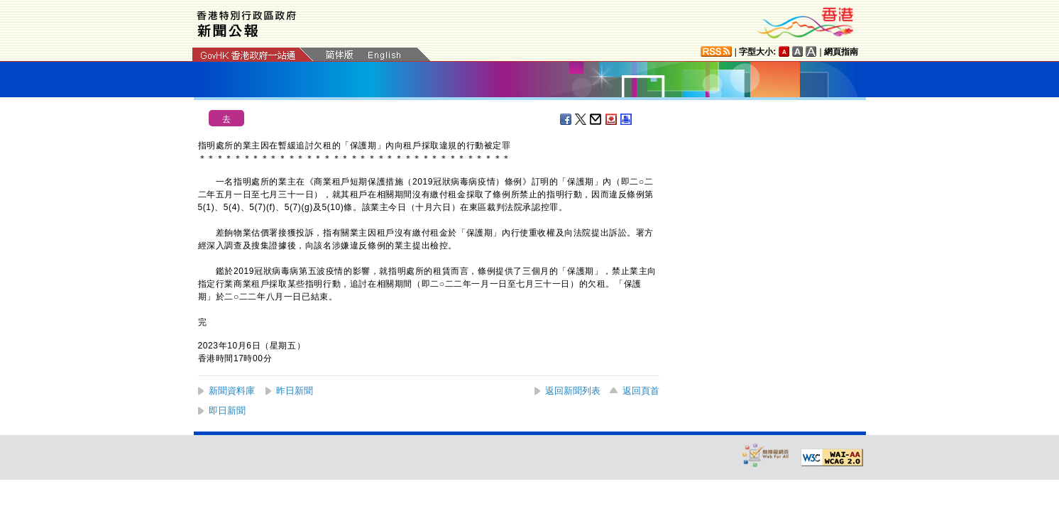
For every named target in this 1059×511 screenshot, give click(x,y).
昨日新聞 (294, 390)
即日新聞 (227, 410)
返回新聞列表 (572, 390)
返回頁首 (640, 390)
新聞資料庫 (232, 390)
